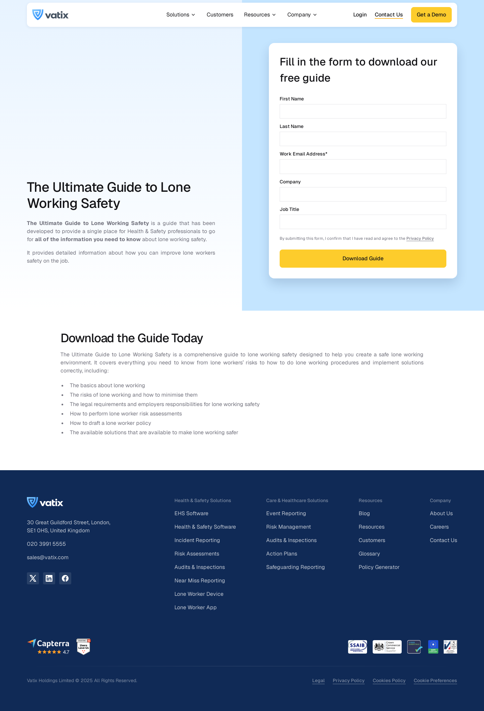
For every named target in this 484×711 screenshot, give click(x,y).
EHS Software (191, 513)
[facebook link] (65, 578)
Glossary (369, 553)
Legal (318, 680)
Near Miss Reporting (199, 580)
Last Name (292, 126)
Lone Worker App (195, 607)
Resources (372, 526)
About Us (441, 513)
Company (290, 182)
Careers (439, 526)
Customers (220, 14)
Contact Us (389, 14)
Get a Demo (431, 14)
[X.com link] (33, 578)
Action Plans (281, 553)
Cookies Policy (389, 680)
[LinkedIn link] (49, 578)
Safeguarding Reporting (295, 567)
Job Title (289, 209)
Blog (364, 513)
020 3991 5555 (46, 543)
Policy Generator (379, 567)
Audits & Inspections (199, 567)
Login (360, 14)
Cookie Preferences (435, 680)
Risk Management (288, 526)
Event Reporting (286, 513)
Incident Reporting (197, 540)
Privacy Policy (420, 238)
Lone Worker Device (199, 593)
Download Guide (363, 258)
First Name (292, 99)
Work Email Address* (303, 154)
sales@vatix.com (48, 557)
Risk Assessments (196, 553)
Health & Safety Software (205, 526)
